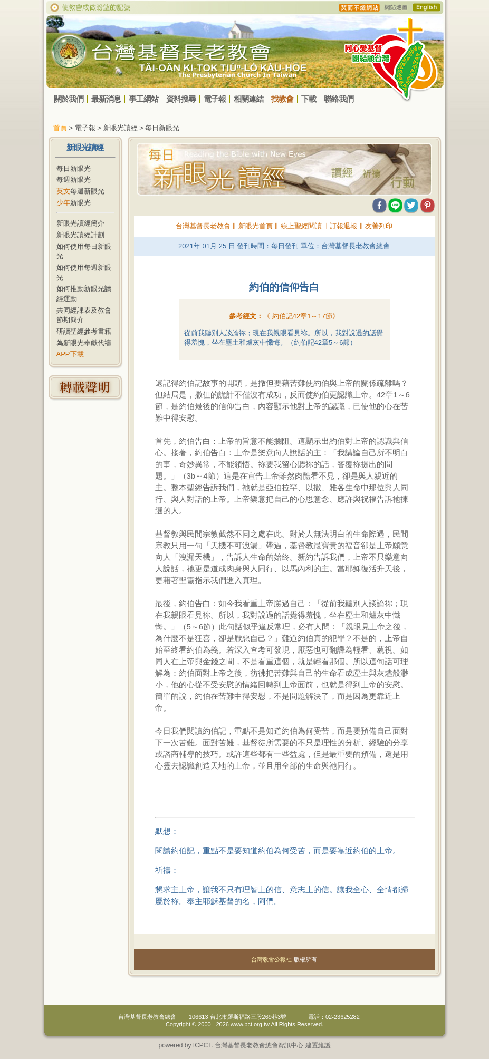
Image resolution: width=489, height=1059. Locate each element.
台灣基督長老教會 (203, 226)
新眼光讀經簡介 (80, 223)
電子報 (215, 99)
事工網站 (143, 99)
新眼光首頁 (255, 226)
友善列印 (378, 226)
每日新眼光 (73, 168)
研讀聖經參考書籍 (83, 331)
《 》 (301, 316)
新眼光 (73, 203)
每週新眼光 (73, 179)
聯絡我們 (338, 99)
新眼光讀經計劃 (80, 235)
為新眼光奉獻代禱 (83, 343)
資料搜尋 (181, 99)
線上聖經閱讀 (301, 226)
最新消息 (106, 99)
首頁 (60, 128)
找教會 (282, 99)
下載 (308, 99)
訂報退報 (343, 226)
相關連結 (248, 99)
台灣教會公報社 (271, 959)
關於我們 (68, 99)
